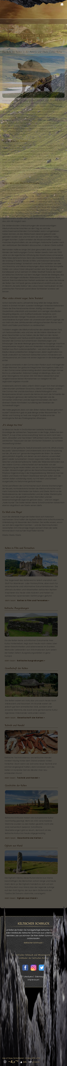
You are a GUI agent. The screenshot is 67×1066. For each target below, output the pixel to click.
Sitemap (39, 976)
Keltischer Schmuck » (33, 942)
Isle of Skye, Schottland (13, 1058)
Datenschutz (52, 976)
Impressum (33, 979)
